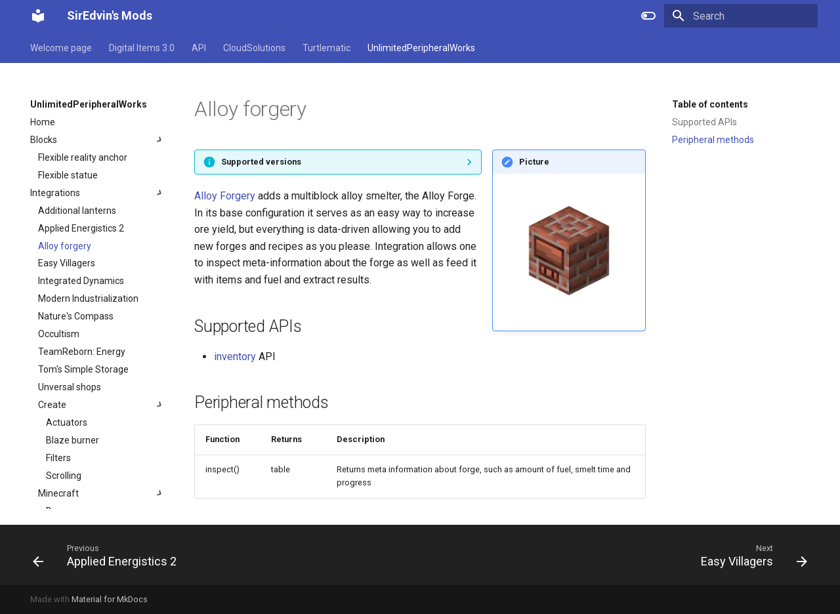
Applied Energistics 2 (81, 228)
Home (42, 122)
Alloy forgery (64, 246)
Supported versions (261, 162)
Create (101, 405)
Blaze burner (72, 440)
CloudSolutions (254, 48)
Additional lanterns (77, 210)
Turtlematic (326, 48)
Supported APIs (704, 122)
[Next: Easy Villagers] (750, 555)
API (199, 48)
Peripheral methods (713, 139)
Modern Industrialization (88, 298)
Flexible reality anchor (82, 157)
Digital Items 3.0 (142, 48)
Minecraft (101, 493)
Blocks (97, 140)
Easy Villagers (66, 263)
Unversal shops (69, 387)
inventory (235, 356)
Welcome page (61, 48)
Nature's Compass (76, 316)
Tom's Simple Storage (83, 369)
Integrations (97, 193)
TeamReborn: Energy (81, 351)
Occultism (58, 334)
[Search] (741, 16)
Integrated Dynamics (81, 281)
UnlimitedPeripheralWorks (421, 48)
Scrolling (63, 475)
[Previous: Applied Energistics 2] (108, 555)
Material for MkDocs (110, 599)
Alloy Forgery (224, 196)
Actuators (66, 422)
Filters (58, 458)
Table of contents (710, 104)
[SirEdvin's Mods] (38, 16)
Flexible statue (68, 175)
